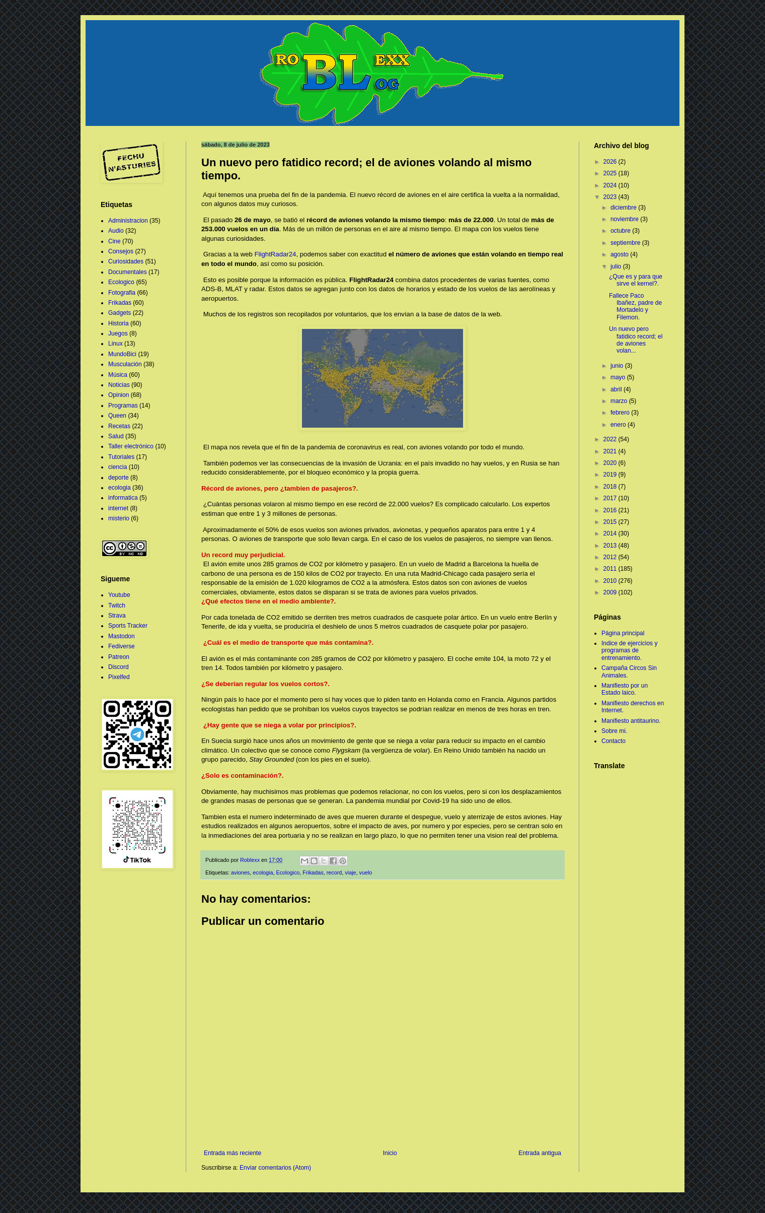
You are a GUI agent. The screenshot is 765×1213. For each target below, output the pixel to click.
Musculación (125, 364)
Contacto (613, 741)
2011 (611, 568)
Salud (116, 436)
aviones (240, 872)
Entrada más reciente (232, 1153)
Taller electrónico (131, 446)
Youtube (119, 594)
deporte (118, 477)
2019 (611, 474)
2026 (611, 161)
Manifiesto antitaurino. (630, 720)
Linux (115, 343)
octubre (621, 230)
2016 (611, 510)
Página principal (622, 633)
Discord (118, 666)
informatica (123, 497)
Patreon (118, 656)
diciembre (624, 207)
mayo (618, 377)
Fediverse (121, 646)
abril (617, 389)
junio (617, 365)
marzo (619, 401)
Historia (118, 323)
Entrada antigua (539, 1153)
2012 (611, 557)
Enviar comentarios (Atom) (275, 1167)
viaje (350, 872)
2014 (611, 533)
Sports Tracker (127, 625)
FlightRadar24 (275, 254)
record (334, 872)
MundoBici (122, 354)
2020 (611, 462)
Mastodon (121, 636)
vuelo (365, 872)
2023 (611, 196)
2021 (611, 451)
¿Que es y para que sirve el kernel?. (635, 280)
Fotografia (121, 292)
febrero (620, 412)
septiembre (626, 242)
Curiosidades (125, 261)
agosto (620, 254)
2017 (611, 498)
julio (616, 266)
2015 (611, 521)
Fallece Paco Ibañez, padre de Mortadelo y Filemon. (635, 306)
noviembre (625, 219)
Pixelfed (119, 677)
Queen (117, 415)
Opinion (118, 394)
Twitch (116, 605)
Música (117, 374)
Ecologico (287, 872)
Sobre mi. (614, 730)
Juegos (118, 333)
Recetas (119, 426)
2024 (611, 185)
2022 (611, 439)
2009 (611, 592)
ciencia (117, 466)
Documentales (127, 272)
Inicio (390, 1153)
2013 (611, 545)
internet (118, 508)
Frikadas (312, 872)
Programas (123, 405)
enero (619, 424)
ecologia (263, 872)
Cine (114, 241)
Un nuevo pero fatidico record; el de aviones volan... (635, 339)
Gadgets (119, 312)
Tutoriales (121, 456)
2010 (611, 580)
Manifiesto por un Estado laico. (624, 689)
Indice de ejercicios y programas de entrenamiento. (629, 650)
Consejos (120, 251)
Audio (116, 230)
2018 (611, 486)
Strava (117, 615)
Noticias (119, 384)
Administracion (128, 220)
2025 (611, 173)
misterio (118, 518)
